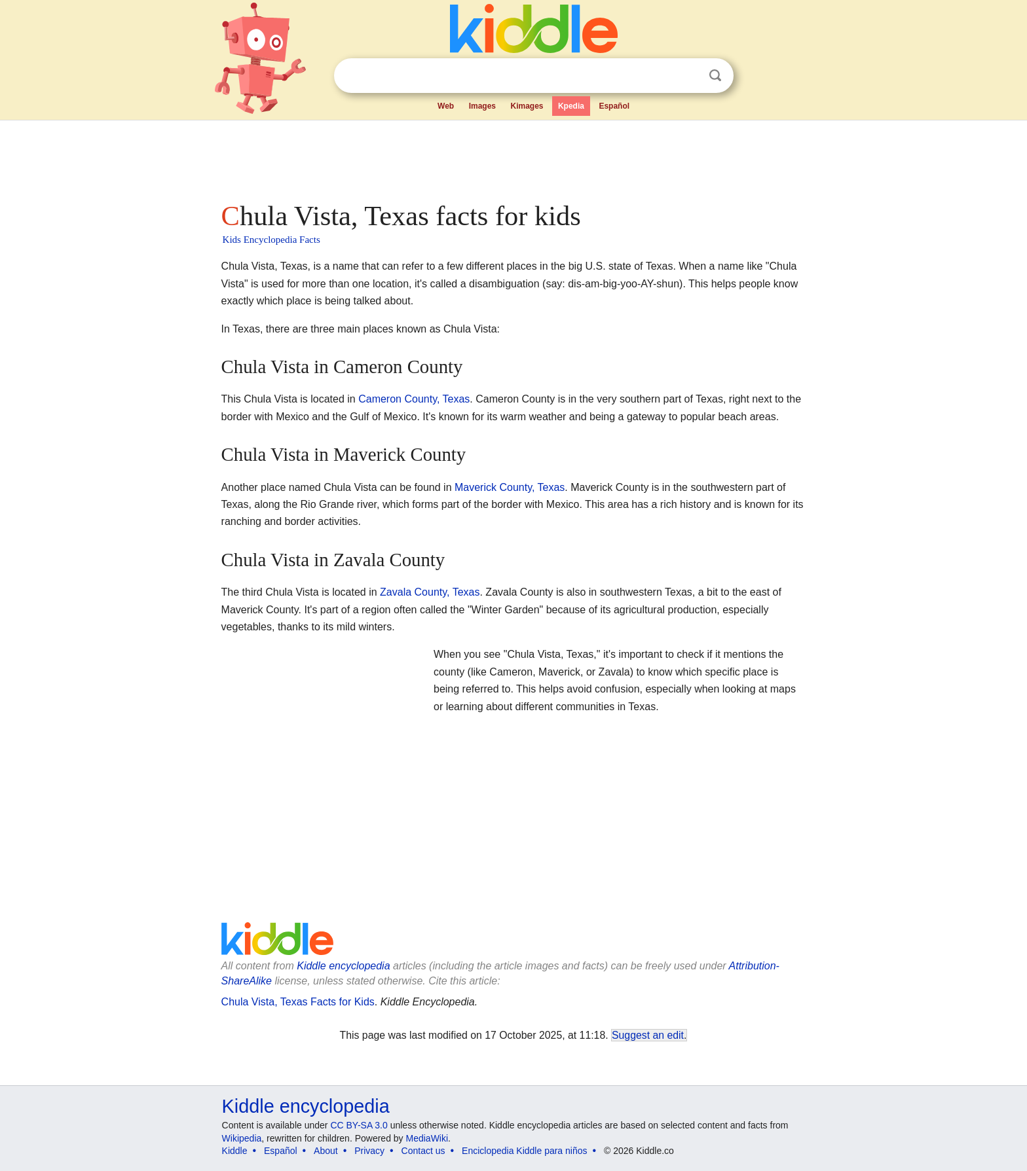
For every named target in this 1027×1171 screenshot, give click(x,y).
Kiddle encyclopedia (306, 1106)
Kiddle (235, 1150)
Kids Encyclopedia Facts (271, 239)
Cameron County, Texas (414, 399)
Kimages (526, 106)
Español (614, 106)
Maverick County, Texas (510, 487)
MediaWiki (427, 1138)
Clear (688, 76)
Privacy (369, 1150)
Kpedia (571, 106)
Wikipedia (242, 1138)
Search (715, 75)
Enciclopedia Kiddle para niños (524, 1150)
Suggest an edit (648, 1035)
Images (482, 106)
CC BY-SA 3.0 (358, 1125)
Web (446, 106)
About (326, 1150)
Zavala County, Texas (429, 592)
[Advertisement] (512, 157)
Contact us (423, 1150)
